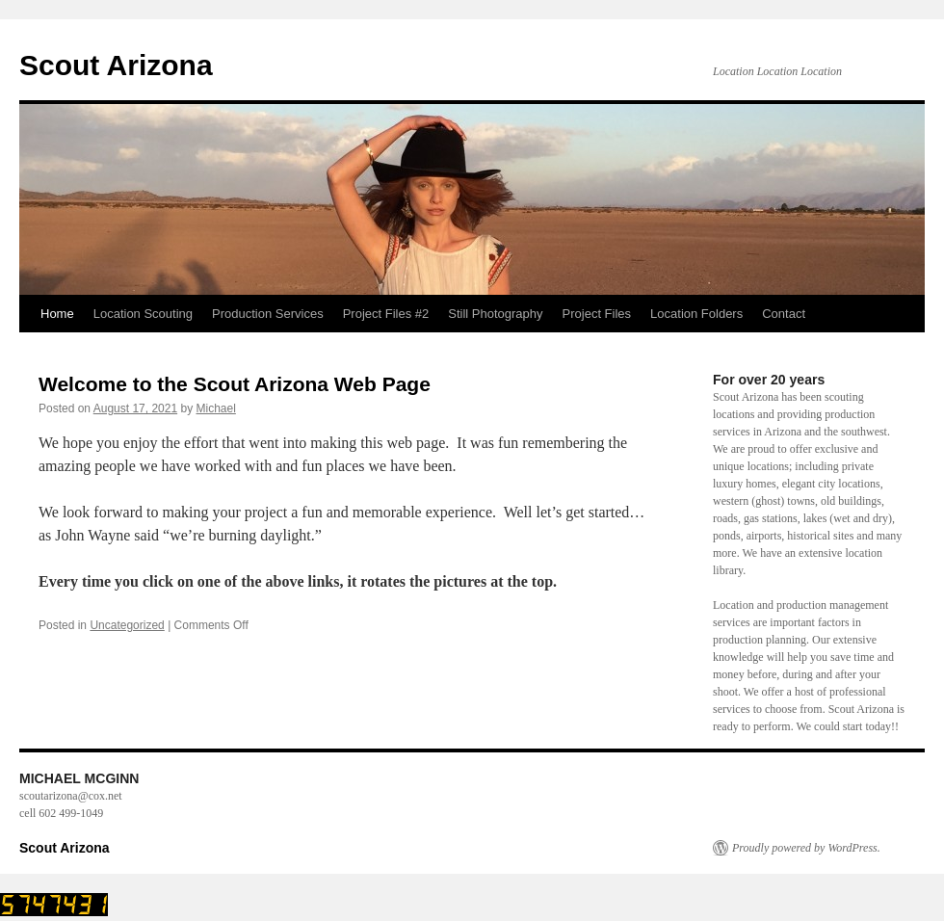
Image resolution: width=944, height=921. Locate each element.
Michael (216, 408)
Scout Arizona (116, 65)
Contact (783, 313)
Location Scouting (143, 313)
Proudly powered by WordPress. (806, 848)
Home (57, 313)
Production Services (268, 313)
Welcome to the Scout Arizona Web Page (235, 384)
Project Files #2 (386, 313)
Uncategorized (127, 625)
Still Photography (495, 313)
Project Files (597, 313)
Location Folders (696, 313)
